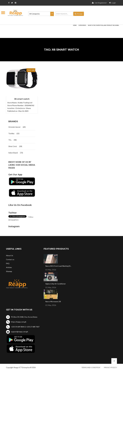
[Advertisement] (34, 27)
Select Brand (13, 153)
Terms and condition (91, 367)
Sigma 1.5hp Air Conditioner (55, 284)
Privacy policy (110, 367)
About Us (9, 255)
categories (82, 25)
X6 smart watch (21, 99)
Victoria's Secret (14, 127)
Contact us (10, 259)
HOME (75, 25)
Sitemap (9, 271)
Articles (9, 267)
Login (112, 3)
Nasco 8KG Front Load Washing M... (58, 266)
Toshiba (11, 133)
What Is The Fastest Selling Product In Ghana (103, 25)
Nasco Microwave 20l (53, 301)
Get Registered (99, 3)
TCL (9, 140)
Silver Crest (12, 146)
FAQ (7, 263)
